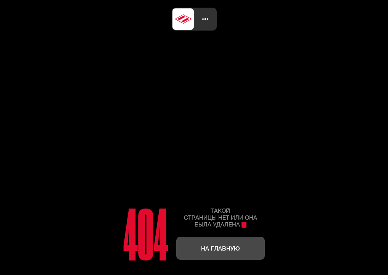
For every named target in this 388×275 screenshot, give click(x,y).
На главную (220, 248)
